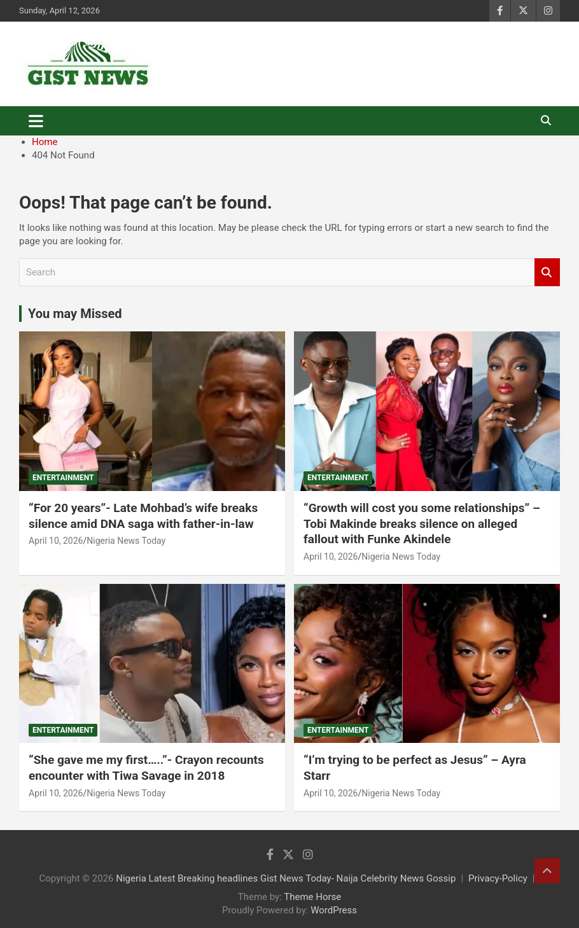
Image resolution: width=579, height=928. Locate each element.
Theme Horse (312, 897)
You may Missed (75, 313)
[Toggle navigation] (36, 120)
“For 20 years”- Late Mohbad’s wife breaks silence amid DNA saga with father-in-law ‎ (143, 516)
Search (547, 272)
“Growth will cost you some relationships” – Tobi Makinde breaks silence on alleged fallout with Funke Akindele (421, 523)
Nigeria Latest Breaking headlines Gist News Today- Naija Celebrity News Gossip (286, 878)
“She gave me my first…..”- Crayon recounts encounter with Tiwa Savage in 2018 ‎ (146, 767)
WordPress (333, 910)
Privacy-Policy (497, 878)
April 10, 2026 (56, 541)
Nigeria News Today (126, 541)
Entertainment (63, 477)
